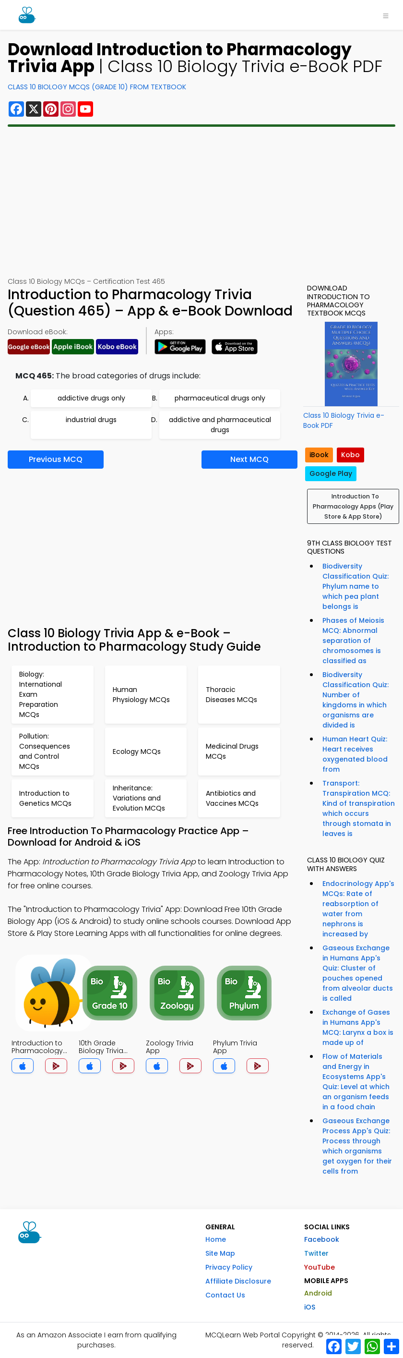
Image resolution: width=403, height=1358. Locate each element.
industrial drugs (91, 419)
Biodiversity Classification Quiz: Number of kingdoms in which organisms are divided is (355, 700)
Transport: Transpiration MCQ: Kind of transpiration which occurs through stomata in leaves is (358, 808)
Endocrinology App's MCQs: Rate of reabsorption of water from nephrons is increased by (358, 909)
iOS (309, 1307)
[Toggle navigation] (385, 15)
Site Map (220, 1253)
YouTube (319, 1267)
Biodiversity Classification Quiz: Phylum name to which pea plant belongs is (355, 586)
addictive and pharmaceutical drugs (220, 425)
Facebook (321, 1239)
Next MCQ (249, 459)
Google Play (330, 473)
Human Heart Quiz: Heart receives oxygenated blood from (355, 754)
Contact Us (225, 1295)
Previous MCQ (56, 459)
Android (318, 1293)
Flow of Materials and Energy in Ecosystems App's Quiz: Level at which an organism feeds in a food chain (356, 1082)
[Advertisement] (201, 201)
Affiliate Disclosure (238, 1281)
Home (215, 1239)
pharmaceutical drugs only (220, 398)
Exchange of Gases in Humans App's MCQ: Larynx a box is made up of (357, 1027)
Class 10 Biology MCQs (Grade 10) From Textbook (97, 87)
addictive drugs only (91, 398)
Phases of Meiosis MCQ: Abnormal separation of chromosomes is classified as (353, 641)
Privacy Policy (228, 1267)
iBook (319, 455)
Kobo (350, 455)
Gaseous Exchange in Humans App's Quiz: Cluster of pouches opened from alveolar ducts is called (357, 973)
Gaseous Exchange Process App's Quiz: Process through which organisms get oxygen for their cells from (357, 1146)
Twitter (316, 1253)
